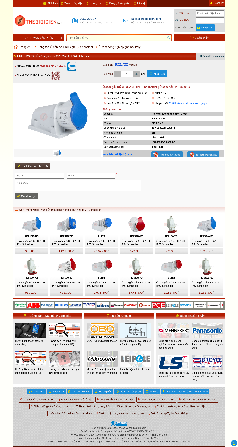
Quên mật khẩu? (184, 27)
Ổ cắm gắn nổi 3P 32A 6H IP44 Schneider (205, 243)
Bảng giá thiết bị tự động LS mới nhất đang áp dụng (173, 374)
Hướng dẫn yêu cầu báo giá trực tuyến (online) (64, 371)
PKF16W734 (171, 236)
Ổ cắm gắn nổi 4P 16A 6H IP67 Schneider (170, 243)
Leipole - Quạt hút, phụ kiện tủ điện (135, 371)
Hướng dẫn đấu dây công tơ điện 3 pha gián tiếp (135, 343)
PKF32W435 (136, 236)
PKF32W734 (136, 278)
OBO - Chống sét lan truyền (102, 341)
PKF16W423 (32, 236)
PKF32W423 (206, 236)
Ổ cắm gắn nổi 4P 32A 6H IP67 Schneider (135, 284)
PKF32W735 (206, 278)
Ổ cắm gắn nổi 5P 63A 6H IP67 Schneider (101, 284)
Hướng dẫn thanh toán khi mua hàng (29, 343)
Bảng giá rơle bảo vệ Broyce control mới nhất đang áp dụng (207, 376)
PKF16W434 (67, 278)
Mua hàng (159, 73)
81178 (101, 236)
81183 (101, 278)
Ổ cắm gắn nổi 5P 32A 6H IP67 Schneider (205, 284)
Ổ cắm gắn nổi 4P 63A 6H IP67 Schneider (170, 284)
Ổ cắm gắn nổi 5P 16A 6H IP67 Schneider (31, 284)
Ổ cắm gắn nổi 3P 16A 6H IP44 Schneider (31, 243)
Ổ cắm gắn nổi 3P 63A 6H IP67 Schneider (101, 243)
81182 (171, 278)
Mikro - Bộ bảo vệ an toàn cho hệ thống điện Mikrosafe (102, 371)
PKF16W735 (32, 278)
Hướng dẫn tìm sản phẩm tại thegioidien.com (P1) (29, 371)
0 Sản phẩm (202, 37)
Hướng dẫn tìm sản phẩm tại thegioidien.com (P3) (62, 343)
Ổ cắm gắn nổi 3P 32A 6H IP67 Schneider (65, 243)
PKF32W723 (67, 236)
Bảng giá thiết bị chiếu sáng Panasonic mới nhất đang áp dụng (207, 344)
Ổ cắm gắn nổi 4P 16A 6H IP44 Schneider (65, 284)
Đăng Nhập (207, 27)
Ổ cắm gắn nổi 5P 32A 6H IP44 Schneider (135, 243)
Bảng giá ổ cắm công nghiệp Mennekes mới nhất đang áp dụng (173, 344)
